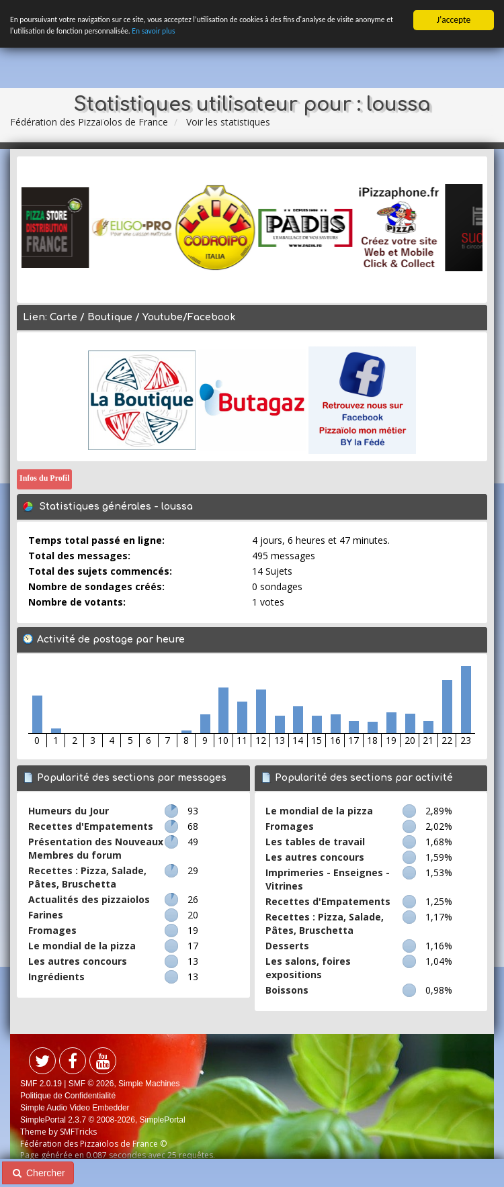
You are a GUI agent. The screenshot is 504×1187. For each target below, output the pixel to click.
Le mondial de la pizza (82, 945)
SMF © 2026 (91, 1083)
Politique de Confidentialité (68, 1095)
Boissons (286, 990)
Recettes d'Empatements (90, 826)
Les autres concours (77, 961)
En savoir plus (246, 34)
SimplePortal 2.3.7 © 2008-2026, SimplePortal (102, 1120)
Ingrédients (56, 976)
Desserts (287, 945)
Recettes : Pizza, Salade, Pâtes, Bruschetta (87, 877)
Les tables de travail (315, 841)
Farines (45, 914)
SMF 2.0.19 (41, 1083)
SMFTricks (78, 1131)
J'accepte (453, 20)
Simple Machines (148, 1083)
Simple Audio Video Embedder (75, 1107)
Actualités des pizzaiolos (89, 899)
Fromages (52, 930)
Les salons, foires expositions (308, 968)
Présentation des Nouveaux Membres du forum (95, 848)
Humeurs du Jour (68, 810)
